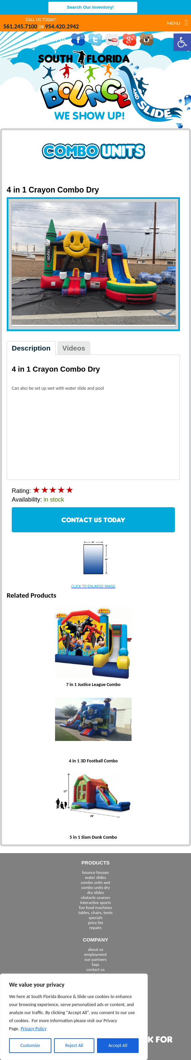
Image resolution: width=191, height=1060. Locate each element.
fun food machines (95, 907)
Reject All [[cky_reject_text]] (74, 1045)
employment (95, 954)
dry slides (95, 892)
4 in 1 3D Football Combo (93, 761)
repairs (95, 927)
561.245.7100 (20, 26)
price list (95, 922)
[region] (74, 1017)
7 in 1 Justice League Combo (93, 684)
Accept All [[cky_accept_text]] (118, 1045)
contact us (95, 969)
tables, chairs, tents (96, 912)
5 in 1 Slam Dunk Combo (93, 837)
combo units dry (95, 887)
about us (95, 949)
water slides (95, 877)
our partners (96, 959)
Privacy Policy (34, 1029)
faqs (95, 964)
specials (95, 917)
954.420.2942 (62, 26)
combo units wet (95, 882)
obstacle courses (95, 897)
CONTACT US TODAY (93, 520)
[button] (182, 42)
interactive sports (95, 902)
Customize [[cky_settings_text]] (30, 1045)
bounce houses (95, 872)
